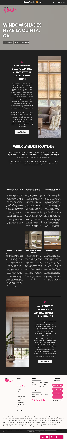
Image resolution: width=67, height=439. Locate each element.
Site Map (41, 431)
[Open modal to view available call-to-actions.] (61, 437)
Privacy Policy (31, 430)
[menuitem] (22, 378)
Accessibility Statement (50, 430)
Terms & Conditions (39, 430)
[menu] (64, 7)
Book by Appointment (38, 386)
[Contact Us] (56, 437)
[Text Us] (47, 437)
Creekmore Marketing (32, 431)
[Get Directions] (52, 437)
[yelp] (42, 400)
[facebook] (32, 400)
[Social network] (35, 400)
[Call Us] (42, 437)
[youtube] (39, 400)
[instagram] (37, 400)
